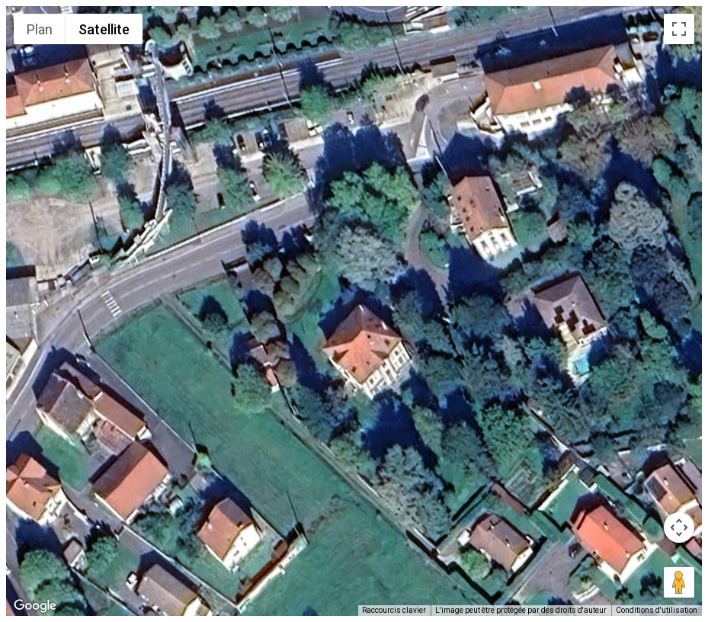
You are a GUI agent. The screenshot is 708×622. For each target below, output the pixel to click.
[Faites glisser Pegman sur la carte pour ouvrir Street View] (679, 582)
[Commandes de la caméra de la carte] (679, 527)
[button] (354, 302)
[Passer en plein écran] (679, 29)
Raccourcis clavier (394, 610)
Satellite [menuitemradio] (104, 29)
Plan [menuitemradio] (40, 29)
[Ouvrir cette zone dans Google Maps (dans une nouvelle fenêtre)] (35, 606)
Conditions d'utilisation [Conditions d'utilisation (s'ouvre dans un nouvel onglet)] (656, 610)
